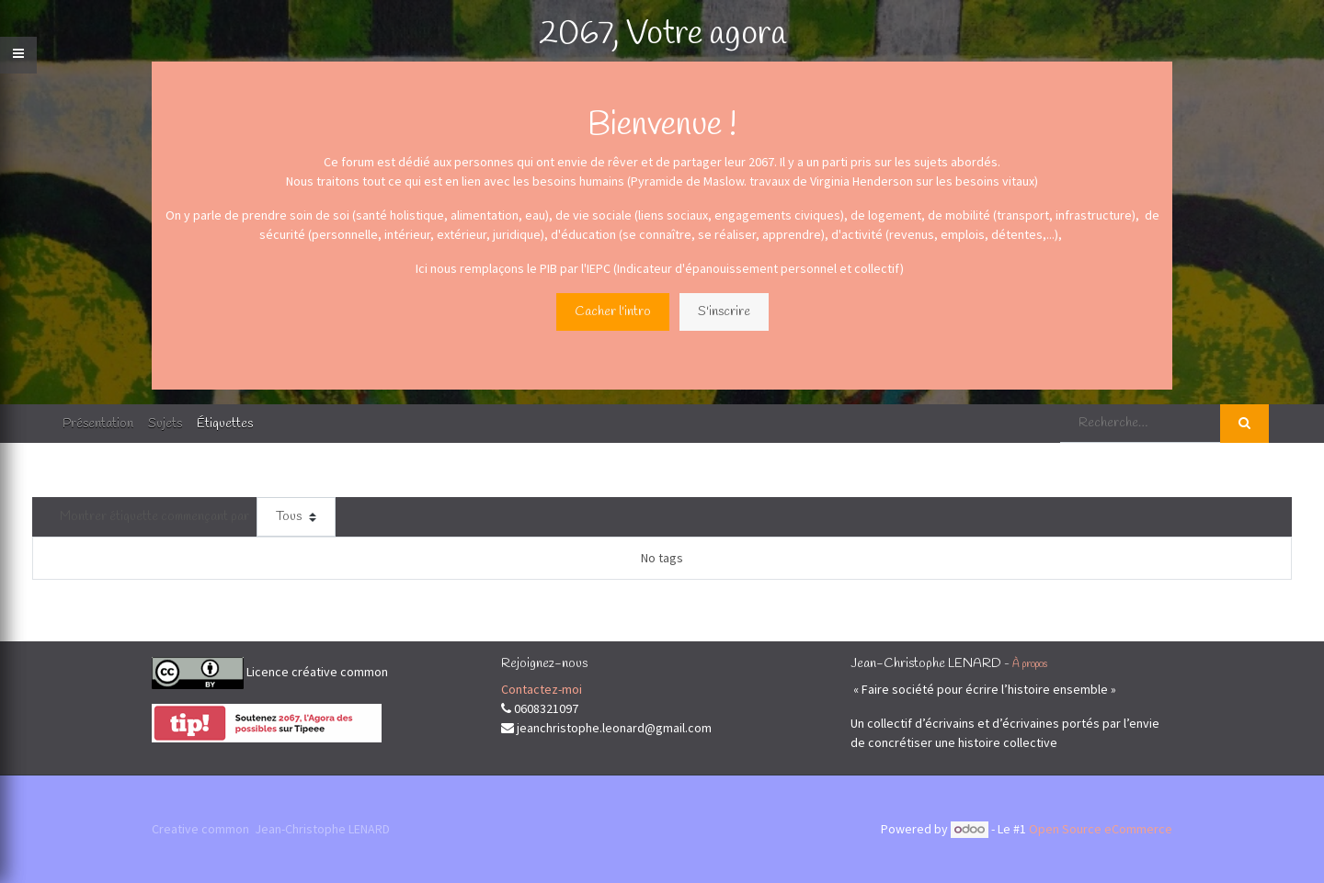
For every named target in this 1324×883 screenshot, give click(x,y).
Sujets (165, 424)
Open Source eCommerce (1100, 829)
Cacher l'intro (613, 312)
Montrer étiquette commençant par (154, 517)
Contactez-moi (541, 689)
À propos (1029, 664)
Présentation (98, 424)
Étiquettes (225, 424)
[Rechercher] (1244, 423)
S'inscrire (724, 312)
